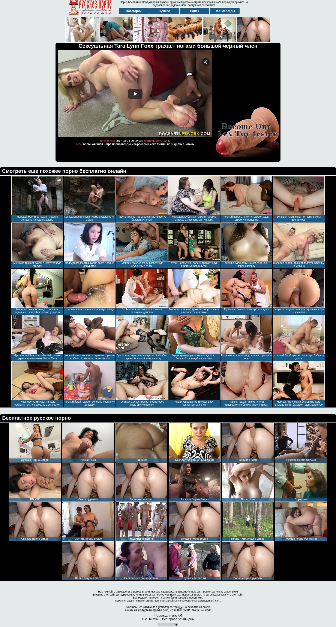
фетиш (161, 144)
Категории (134, 11)
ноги (170, 144)
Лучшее (164, 11)
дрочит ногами (184, 144)
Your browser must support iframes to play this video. (135, 93)
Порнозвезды (225, 11)
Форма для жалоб (168, 615)
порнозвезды (121, 144)
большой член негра (97, 144)
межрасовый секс (144, 144)
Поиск (194, 11)
